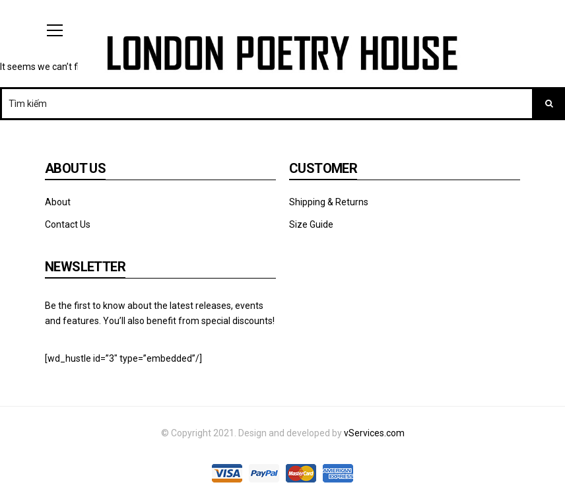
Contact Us (67, 224)
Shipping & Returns (328, 202)
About (58, 202)
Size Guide (311, 224)
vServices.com (374, 433)
